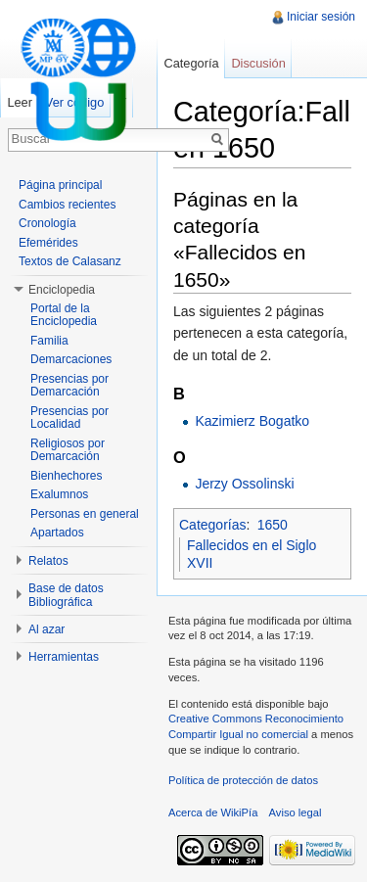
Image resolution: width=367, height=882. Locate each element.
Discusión (258, 63)
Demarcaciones (71, 359)
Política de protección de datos (243, 780)
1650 (272, 525)
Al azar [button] (46, 629)
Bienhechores (66, 476)
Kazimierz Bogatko (252, 421)
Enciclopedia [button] (61, 290)
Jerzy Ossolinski (244, 483)
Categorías (212, 525)
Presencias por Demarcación (69, 385)
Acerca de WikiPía (212, 812)
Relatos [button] (48, 561)
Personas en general (84, 514)
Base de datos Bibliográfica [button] (66, 595)
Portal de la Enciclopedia (63, 315)
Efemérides (48, 243)
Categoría (190, 63)
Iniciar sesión (321, 16)
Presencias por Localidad (69, 418)
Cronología (47, 223)
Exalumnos (59, 494)
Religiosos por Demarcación (67, 450)
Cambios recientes (67, 204)
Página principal (60, 185)
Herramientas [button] (63, 657)
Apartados (57, 532)
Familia (49, 341)
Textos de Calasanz (70, 261)
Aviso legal (295, 812)
